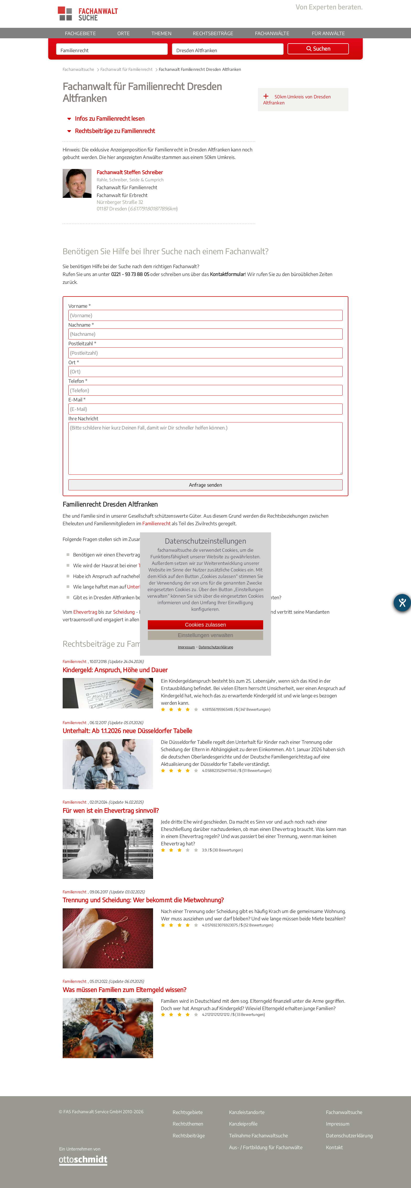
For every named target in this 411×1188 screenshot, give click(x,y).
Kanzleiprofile (243, 1124)
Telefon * (77, 381)
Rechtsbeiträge (213, 33)
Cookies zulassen (205, 625)
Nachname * (81, 325)
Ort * (73, 362)
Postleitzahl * (82, 343)
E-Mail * (77, 399)
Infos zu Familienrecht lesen (109, 118)
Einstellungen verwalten (205, 635)
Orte (123, 33)
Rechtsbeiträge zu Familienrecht (114, 130)
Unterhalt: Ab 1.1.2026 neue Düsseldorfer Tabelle (127, 730)
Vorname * (79, 306)
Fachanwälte (272, 33)
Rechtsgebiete (188, 1112)
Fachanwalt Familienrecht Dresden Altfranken (200, 69)
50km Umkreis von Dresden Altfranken (297, 99)
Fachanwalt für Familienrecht (126, 69)
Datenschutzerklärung (349, 1135)
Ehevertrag (85, 612)
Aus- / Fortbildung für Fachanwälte (265, 1147)
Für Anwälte (328, 33)
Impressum (337, 1124)
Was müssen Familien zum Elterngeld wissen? (124, 989)
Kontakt (334, 1147)
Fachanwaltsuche (78, 69)
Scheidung (124, 612)
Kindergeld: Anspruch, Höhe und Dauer (115, 669)
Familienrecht (156, 523)
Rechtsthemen (188, 1124)
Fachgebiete (80, 33)
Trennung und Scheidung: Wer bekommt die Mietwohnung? (143, 900)
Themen (161, 33)
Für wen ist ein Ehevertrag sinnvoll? (111, 810)
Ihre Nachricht (83, 418)
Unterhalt (137, 587)
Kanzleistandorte (246, 1112)
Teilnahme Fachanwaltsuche (258, 1135)
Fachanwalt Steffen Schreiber (130, 172)
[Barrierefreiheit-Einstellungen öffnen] (402, 602)
